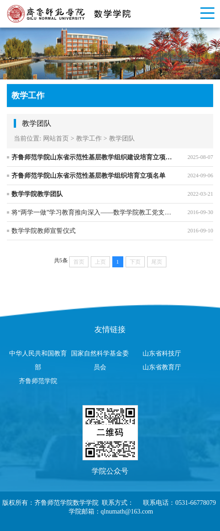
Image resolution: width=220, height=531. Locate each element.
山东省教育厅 (162, 367)
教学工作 (89, 138)
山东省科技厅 (162, 353)
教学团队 (122, 138)
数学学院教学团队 (37, 194)
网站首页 (56, 138)
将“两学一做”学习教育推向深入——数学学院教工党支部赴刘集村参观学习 (92, 212)
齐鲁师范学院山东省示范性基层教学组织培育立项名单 (88, 175)
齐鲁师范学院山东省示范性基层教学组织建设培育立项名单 (92, 157)
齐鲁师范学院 (38, 381)
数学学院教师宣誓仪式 (43, 230)
